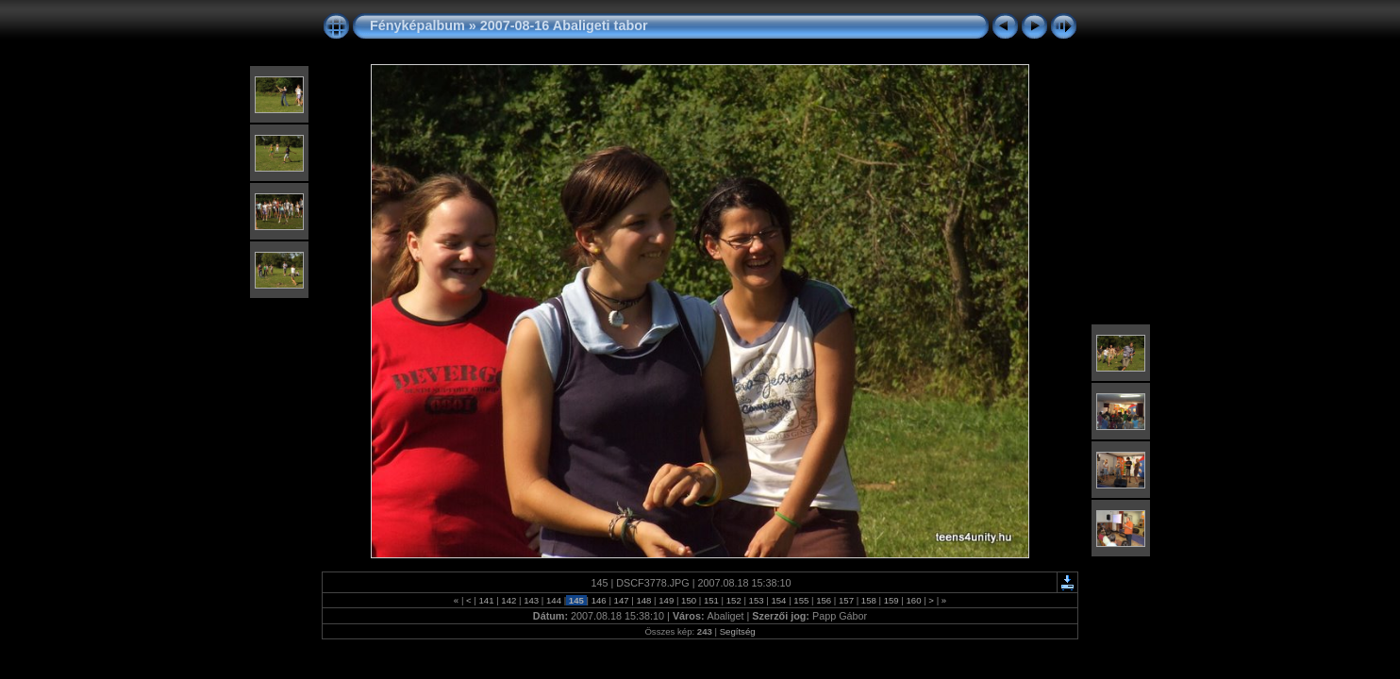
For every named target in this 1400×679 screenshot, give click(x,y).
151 (711, 600)
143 (532, 600)
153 (756, 600)
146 (598, 600)
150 (688, 600)
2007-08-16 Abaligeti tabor (564, 25)
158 (868, 600)
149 (666, 600)
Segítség (738, 631)
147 (621, 600)
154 (779, 600)
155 (801, 600)
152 (733, 600)
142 (509, 600)
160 (914, 600)
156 (823, 600)
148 (644, 600)
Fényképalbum (417, 25)
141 (486, 600)
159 (891, 600)
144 (553, 600)
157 (846, 600)
